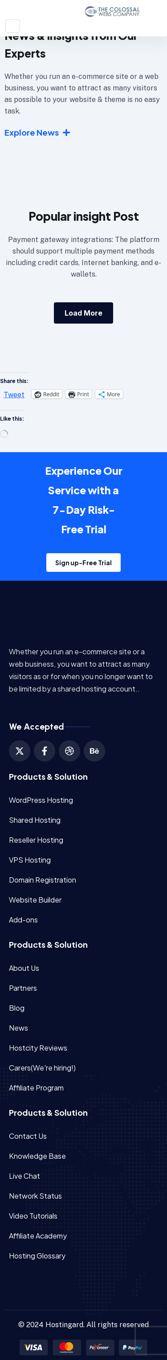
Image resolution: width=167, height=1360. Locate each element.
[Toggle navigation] (12, 26)
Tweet (14, 394)
